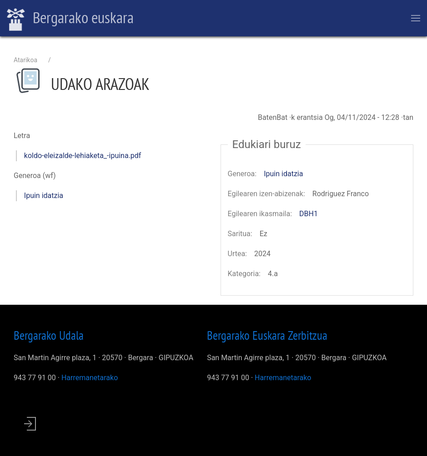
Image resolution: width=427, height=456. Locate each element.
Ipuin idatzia (43, 195)
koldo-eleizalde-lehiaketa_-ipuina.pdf (82, 155)
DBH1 (308, 213)
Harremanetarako (89, 377)
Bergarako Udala (49, 335)
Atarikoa (25, 60)
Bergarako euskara (70, 18)
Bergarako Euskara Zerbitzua (267, 335)
